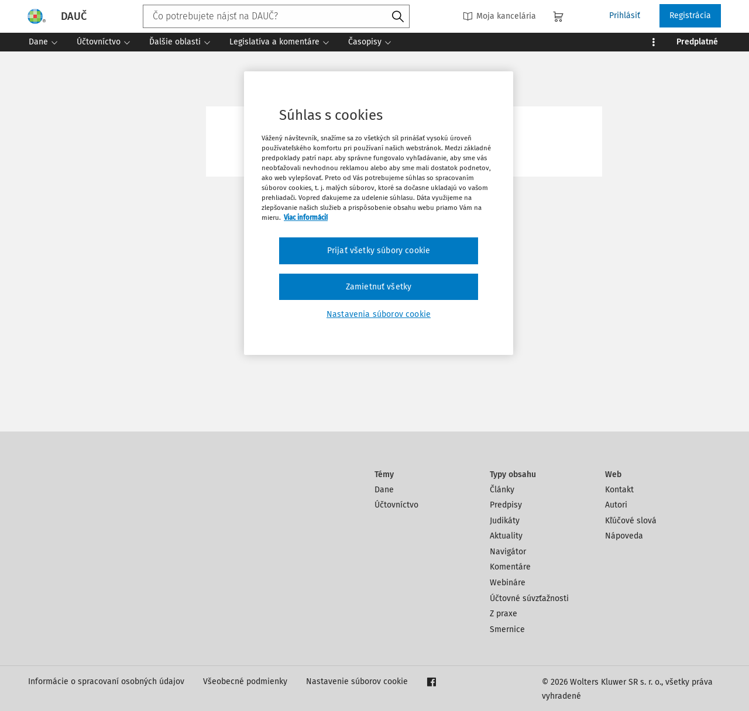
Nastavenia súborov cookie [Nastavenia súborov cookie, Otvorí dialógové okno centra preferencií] (379, 314)
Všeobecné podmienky (245, 681)
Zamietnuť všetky (379, 287)
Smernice (507, 629)
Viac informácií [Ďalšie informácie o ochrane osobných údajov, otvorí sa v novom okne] (306, 217)
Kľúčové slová (631, 521)
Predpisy (506, 505)
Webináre (507, 583)
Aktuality (506, 536)
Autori (616, 505)
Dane (384, 490)
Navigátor (508, 552)
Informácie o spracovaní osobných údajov (106, 681)
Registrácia (690, 15)
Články (502, 490)
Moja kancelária (499, 16)
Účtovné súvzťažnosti (529, 598)
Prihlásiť (624, 15)
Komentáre (510, 567)
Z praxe (503, 614)
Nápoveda (624, 536)
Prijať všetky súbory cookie (378, 251)
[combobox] (276, 16)
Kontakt (619, 490)
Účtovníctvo (396, 505)
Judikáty (505, 521)
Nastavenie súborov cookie (357, 681)
